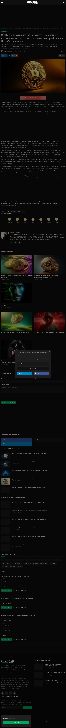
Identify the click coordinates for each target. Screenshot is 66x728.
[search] (64, 2)
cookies (14, 718)
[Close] (49, 351)
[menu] (2, 2)
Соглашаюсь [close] (16, 722)
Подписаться (33, 368)
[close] (29, 716)
